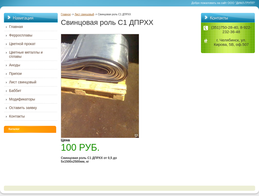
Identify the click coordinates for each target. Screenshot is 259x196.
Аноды (14, 65)
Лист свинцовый (84, 14)
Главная (16, 27)
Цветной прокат (22, 44)
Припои (15, 73)
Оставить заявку (23, 108)
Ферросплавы (20, 35)
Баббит (15, 91)
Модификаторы (22, 99)
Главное (66, 14)
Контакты (17, 116)
